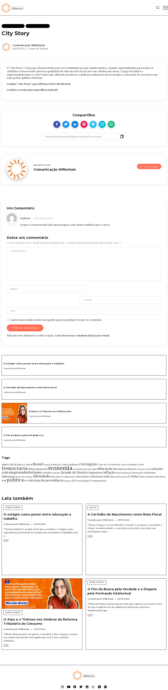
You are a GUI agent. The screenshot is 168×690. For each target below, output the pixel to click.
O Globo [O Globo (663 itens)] (133, 465)
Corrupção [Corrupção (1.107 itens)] (88, 453)
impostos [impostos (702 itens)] (95, 461)
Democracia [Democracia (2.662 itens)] (14, 457)
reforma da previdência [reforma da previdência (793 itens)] (45, 469)
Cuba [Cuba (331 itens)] (141, 454)
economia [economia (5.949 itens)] (60, 457)
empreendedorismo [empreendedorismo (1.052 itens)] (25, 461)
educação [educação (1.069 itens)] (105, 458)
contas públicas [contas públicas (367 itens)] (70, 453)
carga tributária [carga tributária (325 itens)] (52, 454)
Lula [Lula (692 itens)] (107, 465)
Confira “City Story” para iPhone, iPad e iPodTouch (39, 83)
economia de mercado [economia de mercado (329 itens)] (84, 458)
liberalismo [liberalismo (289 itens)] (27, 466)
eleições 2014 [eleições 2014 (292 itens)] (144, 458)
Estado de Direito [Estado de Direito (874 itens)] (74, 461)
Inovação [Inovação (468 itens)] (137, 461)
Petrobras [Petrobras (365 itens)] (160, 465)
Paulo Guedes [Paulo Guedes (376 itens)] (146, 465)
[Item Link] (14, 402)
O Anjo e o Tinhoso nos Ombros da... (50, 400)
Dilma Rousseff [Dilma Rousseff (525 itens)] (38, 457)
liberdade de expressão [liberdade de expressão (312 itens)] (63, 466)
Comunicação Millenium (29, 45)
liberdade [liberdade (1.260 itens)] (41, 465)
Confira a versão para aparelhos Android (32, 89)
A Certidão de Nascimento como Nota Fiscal (30, 376)
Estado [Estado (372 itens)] (56, 462)
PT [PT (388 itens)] (26, 470)
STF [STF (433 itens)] (74, 469)
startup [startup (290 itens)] (67, 470)
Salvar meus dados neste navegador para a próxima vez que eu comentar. (56, 308)
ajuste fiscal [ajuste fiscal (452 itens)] (9, 453)
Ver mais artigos (149, 166)
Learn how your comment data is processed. (82, 324)
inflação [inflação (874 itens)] (109, 461)
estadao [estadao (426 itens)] (47, 461)
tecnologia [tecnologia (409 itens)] (83, 469)
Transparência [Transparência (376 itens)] (98, 470)
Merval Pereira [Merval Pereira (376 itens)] (119, 465)
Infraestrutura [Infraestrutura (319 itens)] (123, 462)
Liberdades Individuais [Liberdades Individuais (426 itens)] (89, 465)
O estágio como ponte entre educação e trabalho (34, 352)
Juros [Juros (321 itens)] (18, 466)
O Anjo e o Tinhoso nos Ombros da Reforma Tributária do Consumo (40, 611)
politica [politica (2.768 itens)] (15, 469)
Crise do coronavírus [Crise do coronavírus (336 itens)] (109, 454)
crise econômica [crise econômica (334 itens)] (129, 454)
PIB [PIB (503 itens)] (4, 469)
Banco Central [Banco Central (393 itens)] (25, 453)
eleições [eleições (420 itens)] (132, 458)
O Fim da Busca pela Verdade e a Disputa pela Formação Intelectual (122, 580)
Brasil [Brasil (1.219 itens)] (38, 453)
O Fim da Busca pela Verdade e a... (24, 424)
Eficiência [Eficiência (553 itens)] (119, 457)
